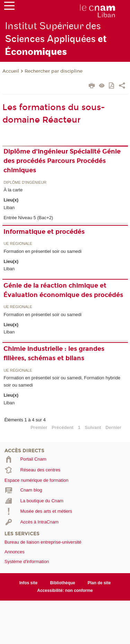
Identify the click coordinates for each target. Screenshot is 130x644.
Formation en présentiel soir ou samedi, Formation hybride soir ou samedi (61, 381)
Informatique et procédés (44, 232)
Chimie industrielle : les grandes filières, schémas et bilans (53, 353)
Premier (39, 427)
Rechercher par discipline (54, 71)
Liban (9, 207)
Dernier (113, 427)
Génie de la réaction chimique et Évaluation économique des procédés (63, 290)
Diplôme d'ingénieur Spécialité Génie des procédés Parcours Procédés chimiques (62, 161)
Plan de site (99, 582)
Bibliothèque (62, 582)
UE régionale (17, 244)
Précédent (62, 427)
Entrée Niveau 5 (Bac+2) (28, 217)
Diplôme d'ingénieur (24, 182)
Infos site (28, 582)
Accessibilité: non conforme (65, 590)
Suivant (93, 427)
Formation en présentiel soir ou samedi (42, 251)
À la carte (13, 189)
